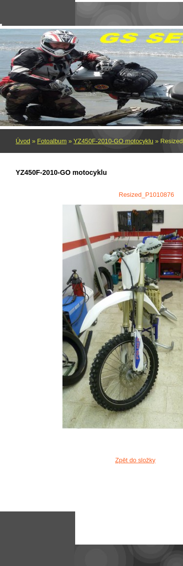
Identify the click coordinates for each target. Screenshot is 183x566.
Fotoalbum (51, 141)
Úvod (23, 141)
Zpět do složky (135, 460)
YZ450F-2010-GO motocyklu (114, 141)
